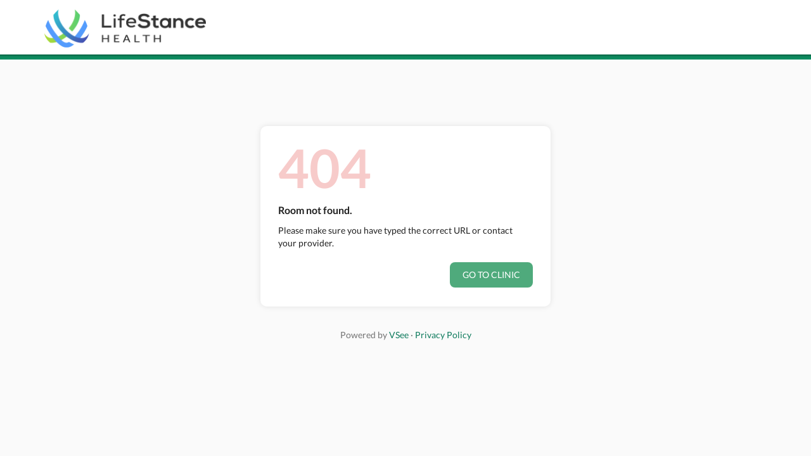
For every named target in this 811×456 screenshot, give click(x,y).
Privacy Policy (443, 334)
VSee (399, 334)
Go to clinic (491, 274)
